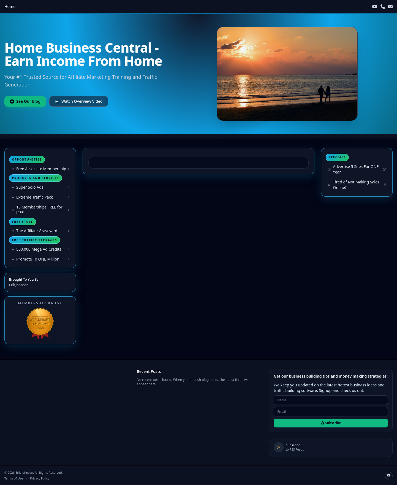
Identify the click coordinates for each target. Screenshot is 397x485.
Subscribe (331, 423)
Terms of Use (13, 478)
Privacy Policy (39, 478)
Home (9, 6)
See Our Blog (25, 101)
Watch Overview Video (78, 101)
